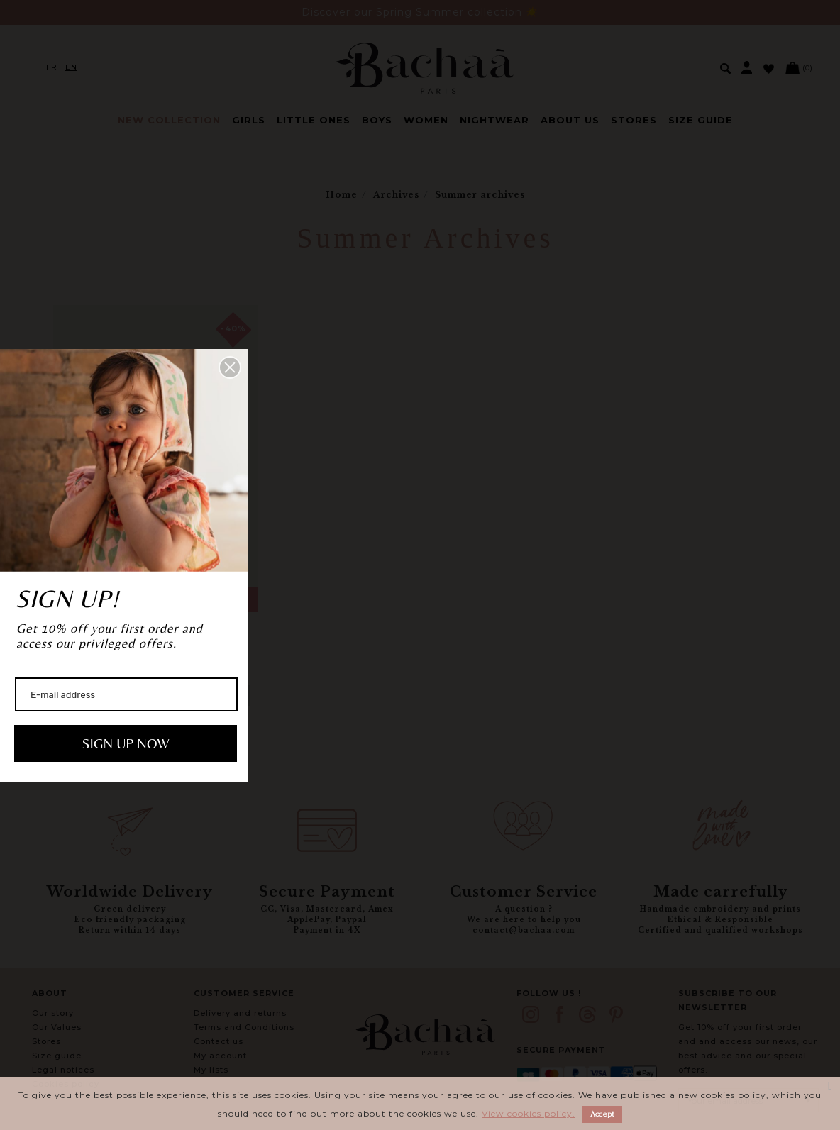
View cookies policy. (528, 1113)
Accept (602, 1114)
